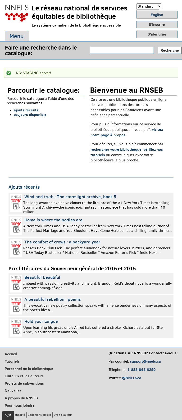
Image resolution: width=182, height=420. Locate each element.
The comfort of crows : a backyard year (62, 242)
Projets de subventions (24, 383)
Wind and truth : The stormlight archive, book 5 (70, 197)
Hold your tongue (41, 321)
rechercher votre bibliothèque (116, 149)
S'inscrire (157, 24)
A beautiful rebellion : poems (52, 299)
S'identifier (157, 34)
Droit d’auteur (63, 415)
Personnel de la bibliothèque (29, 368)
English (157, 14)
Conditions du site (39, 415)
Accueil (11, 354)
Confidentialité (15, 415)
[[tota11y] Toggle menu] (8, 415)
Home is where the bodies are (53, 220)
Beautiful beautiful (42, 277)
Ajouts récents (24, 187)
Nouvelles (13, 391)
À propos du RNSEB (21, 398)
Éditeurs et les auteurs (24, 376)
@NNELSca (131, 377)
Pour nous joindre (20, 405)
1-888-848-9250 (141, 369)
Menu (16, 36)
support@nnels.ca (145, 361)
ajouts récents (26, 110)
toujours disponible (30, 114)
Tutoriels (12, 361)
